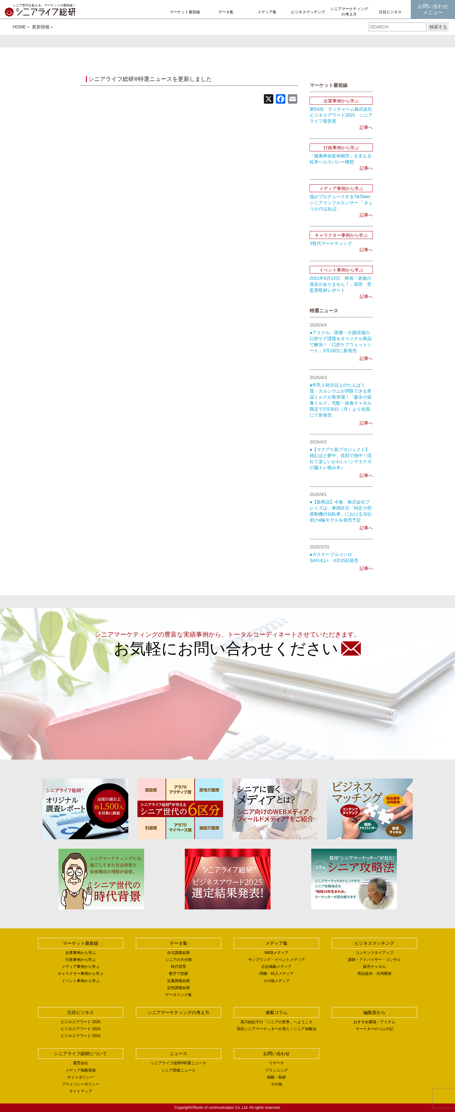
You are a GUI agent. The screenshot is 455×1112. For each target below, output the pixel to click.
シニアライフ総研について (80, 1053)
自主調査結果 (178, 952)
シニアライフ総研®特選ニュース (179, 1063)
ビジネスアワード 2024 (80, 1029)
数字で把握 (178, 973)
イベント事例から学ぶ (81, 981)
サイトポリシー (80, 1077)
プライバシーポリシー (81, 1084)
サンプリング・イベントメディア (276, 959)
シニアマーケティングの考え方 (349, 11)
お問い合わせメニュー (433, 9)
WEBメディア (276, 952)
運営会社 (80, 1063)
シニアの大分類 (178, 959)
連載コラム (276, 1012)
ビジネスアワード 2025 (80, 1022)
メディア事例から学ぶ (81, 966)
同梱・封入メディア (276, 973)
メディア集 (267, 12)
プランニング (276, 1070)
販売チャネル (374, 966)
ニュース (178, 1053)
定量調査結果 (178, 981)
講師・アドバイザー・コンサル (374, 959)
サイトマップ (80, 1091)
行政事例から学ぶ (80, 959)
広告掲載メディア (276, 966)
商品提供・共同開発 (374, 973)
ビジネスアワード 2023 (80, 1036)
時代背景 (178, 966)
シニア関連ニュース (178, 1070)
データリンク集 (178, 995)
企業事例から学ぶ (80, 952)
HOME (19, 26)
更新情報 (41, 26)
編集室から (374, 1012)
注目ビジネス (390, 12)
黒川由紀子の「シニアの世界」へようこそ (276, 1022)
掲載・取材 (276, 1077)
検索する (438, 26)
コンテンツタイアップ (374, 952)
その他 (276, 1084)
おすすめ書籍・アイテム (374, 1022)
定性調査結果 (178, 988)
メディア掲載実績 (80, 1070)
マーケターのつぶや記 (374, 1029)
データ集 (226, 12)
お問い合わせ (276, 1053)
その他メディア (276, 981)
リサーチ (276, 1063)
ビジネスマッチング (308, 12)
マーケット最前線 (185, 12)
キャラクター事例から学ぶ (80, 973)
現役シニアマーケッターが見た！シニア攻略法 (276, 1029)
